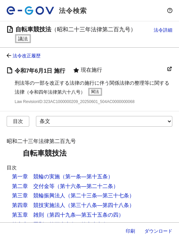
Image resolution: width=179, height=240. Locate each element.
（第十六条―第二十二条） (86, 186)
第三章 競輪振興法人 (38, 195)
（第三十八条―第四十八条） (99, 205)
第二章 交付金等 (33, 186)
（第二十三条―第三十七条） (99, 195)
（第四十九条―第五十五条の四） (84, 215)
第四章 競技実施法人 (38, 205)
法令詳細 (163, 30)
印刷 (130, 231)
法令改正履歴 (27, 55)
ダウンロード (158, 231)
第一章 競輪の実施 (36, 176)
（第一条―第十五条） (86, 176)
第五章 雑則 (28, 215)
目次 (18, 121)
